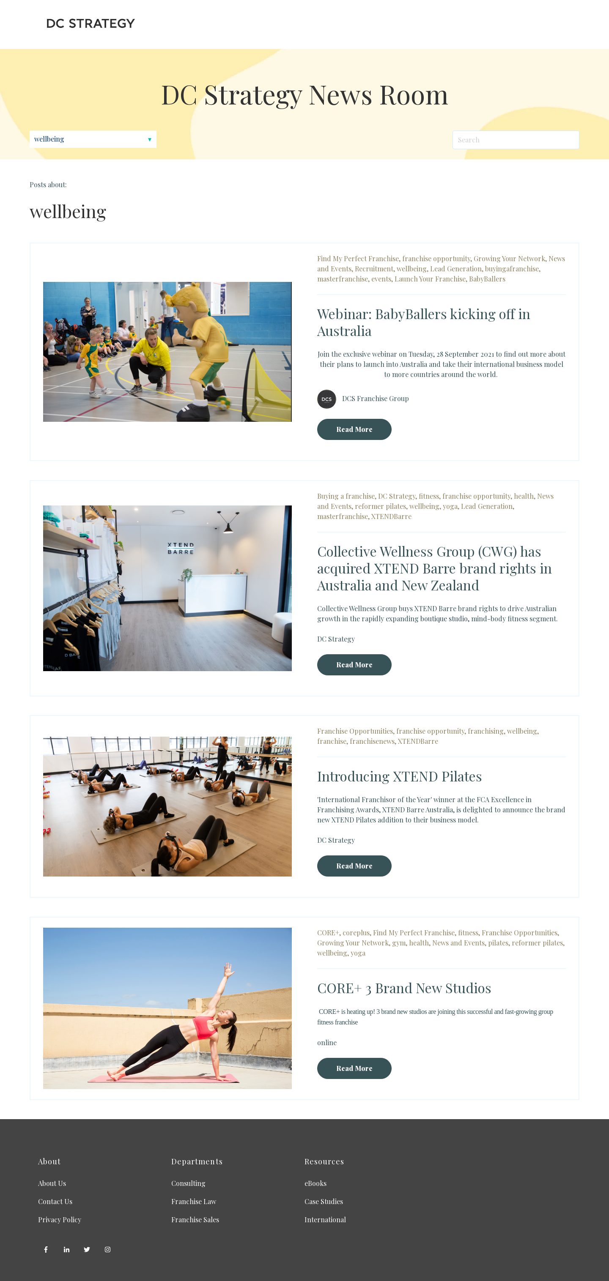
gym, (399, 942)
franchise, (332, 741)
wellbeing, (412, 268)
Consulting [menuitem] (188, 1183)
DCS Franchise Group (375, 397)
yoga (358, 952)
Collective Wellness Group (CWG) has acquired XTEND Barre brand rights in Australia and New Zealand (434, 568)
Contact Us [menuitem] (55, 1201)
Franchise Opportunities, (356, 731)
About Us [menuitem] (52, 1183)
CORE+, (329, 932)
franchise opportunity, (437, 258)
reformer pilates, (381, 506)
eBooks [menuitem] (315, 1183)
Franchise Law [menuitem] (193, 1201)
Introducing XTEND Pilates (399, 776)
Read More (354, 429)
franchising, (486, 731)
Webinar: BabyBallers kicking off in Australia (423, 321)
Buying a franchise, (346, 496)
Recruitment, (375, 268)
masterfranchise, (343, 278)
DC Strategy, (397, 496)
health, (524, 496)
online (327, 1042)
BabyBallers (487, 278)
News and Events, (459, 942)
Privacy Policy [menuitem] (59, 1219)
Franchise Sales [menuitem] (195, 1219)
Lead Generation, (456, 268)
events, (382, 278)
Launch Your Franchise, (431, 278)
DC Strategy (336, 638)
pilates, (499, 942)
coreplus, (357, 932)
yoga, (451, 506)
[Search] (516, 140)
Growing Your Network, (510, 258)
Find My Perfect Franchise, (359, 258)
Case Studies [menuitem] (323, 1201)
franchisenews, (373, 741)
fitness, (430, 496)
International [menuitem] (325, 1219)
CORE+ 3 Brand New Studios (404, 987)
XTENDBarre (391, 516)
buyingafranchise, (512, 268)
